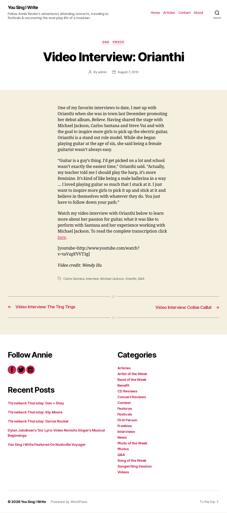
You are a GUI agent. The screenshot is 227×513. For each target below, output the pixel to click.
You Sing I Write (24, 7)
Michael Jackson (112, 279)
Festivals (124, 415)
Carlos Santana (73, 279)
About (198, 13)
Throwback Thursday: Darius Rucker (38, 422)
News (122, 438)
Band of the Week (132, 380)
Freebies (124, 426)
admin (102, 73)
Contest (124, 403)
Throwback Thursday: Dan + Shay (36, 404)
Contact (184, 13)
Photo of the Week (132, 444)
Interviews (126, 432)
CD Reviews (127, 392)
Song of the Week (132, 461)
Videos (119, 42)
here (62, 238)
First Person (127, 420)
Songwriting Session (134, 467)
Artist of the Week (132, 374)
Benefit (123, 386)
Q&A (105, 42)
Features (124, 409)
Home (155, 13)
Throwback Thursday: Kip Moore (35, 413)
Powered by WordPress (70, 502)
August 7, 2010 (128, 73)
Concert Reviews (131, 397)
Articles (169, 13)
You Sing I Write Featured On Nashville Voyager (47, 445)
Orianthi (131, 279)
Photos (123, 449)
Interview (92, 279)
